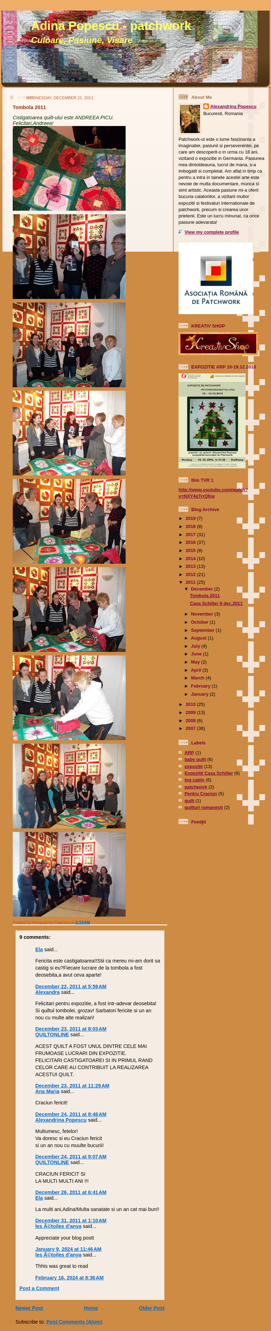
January (200, 694)
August (199, 638)
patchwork (196, 787)
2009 (191, 712)
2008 (191, 720)
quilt (189, 800)
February (201, 686)
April (197, 670)
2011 (191, 582)
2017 (191, 534)
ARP (189, 752)
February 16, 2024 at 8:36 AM (69, 1278)
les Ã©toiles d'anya (58, 1226)
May (196, 662)
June (197, 653)
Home (91, 1308)
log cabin (194, 780)
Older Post (151, 1308)
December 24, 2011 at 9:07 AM (71, 1156)
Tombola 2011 (29, 107)
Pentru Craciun (201, 793)
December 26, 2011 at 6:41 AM (71, 1192)
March (198, 678)
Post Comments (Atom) (74, 1322)
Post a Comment (39, 1288)
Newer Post (29, 1308)
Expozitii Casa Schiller (209, 773)
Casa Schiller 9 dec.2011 (216, 603)
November (202, 614)
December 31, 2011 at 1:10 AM (71, 1220)
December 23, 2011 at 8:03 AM (71, 1029)
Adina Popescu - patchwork (111, 25)
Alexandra (47, 992)
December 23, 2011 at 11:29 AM (72, 1086)
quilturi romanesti (204, 807)
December (202, 589)
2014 (191, 558)
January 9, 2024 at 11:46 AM (68, 1249)
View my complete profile (212, 232)
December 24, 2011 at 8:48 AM (71, 1114)
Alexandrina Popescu (60, 1120)
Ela (39, 949)
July (196, 646)
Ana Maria (47, 1091)
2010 (191, 704)
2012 (191, 574)
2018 (191, 526)
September (203, 630)
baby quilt (195, 759)
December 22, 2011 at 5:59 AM (71, 986)
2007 (191, 728)
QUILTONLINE (52, 1034)
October (200, 622)
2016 (191, 542)
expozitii (194, 766)
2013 (191, 566)
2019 (191, 518)
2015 (191, 550)
